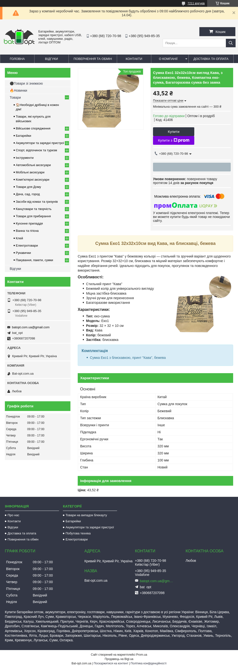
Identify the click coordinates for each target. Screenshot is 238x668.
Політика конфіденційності (149, 663)
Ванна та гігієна (27, 231)
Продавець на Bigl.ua (119, 659)
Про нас (13, 515)
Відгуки (51, 59)
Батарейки (23, 135)
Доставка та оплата (211, 59)
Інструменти (25, 158)
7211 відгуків (196, 3)
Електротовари (27, 245)
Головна (17, 59)
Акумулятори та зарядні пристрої (40, 143)
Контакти (134, 59)
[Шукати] (231, 43)
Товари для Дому (28, 187)
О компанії (168, 59)
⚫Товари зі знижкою (26, 83)
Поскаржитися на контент (111, 663)
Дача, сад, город (28, 194)
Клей (19, 238)
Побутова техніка (78, 533)
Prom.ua (141, 654)
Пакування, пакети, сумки (34, 260)
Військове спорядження (33, 128)
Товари (15, 97)
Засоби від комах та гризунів (37, 201)
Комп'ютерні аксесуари (32, 179)
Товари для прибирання (33, 216)
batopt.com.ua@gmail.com (31, 327)
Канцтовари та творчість (33, 209)
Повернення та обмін (93, 59)
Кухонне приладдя (29, 223)
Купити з (173, 140)
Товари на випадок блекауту (86, 515)
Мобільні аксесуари (30, 172)
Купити (173, 131)
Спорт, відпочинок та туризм (36, 150)
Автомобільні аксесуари (33, 165)
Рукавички (23, 253)
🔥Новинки (18, 90)
